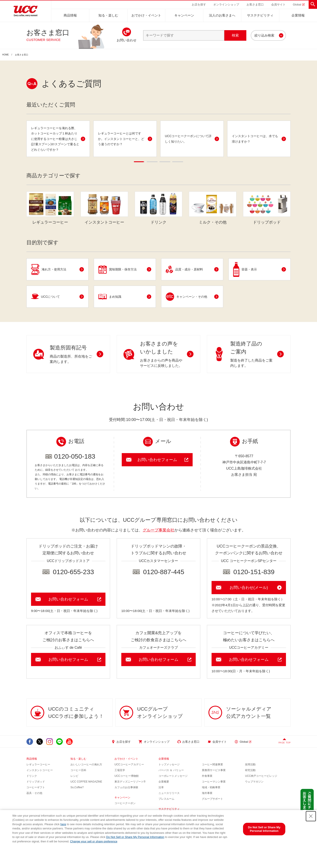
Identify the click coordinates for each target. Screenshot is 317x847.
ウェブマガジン (254, 781)
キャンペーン (184, 15)
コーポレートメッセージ (173, 775)
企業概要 (163, 781)
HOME (5, 55)
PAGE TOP (284, 742)
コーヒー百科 (78, 770)
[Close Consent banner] (311, 816)
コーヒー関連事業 (212, 764)
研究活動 (250, 770)
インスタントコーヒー (39, 770)
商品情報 (70, 15)
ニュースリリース (169, 793)
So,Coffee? (77, 787)
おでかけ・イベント (146, 15)
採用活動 (250, 764)
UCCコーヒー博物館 (126, 775)
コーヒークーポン (125, 803)
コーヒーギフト (35, 787)
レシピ (74, 775)
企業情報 (298, 15)
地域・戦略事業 (211, 787)
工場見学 (119, 770)
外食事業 (207, 775)
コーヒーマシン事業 (214, 781)
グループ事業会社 (158, 530)
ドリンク (31, 775)
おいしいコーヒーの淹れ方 (86, 764)
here (63, 824)
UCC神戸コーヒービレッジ (261, 775)
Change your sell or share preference (93, 841)
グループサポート (212, 798)
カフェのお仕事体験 (126, 787)
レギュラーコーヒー (38, 764)
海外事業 (207, 793)
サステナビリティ (260, 15)
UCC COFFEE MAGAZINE (86, 781)
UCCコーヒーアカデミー (129, 764)
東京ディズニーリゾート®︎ (130, 781)
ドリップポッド (35, 781)
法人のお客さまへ (222, 15)
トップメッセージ (169, 764)
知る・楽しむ (108, 15)
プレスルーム (166, 798)
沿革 (161, 787)
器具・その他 (34, 793)
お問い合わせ (126, 40)
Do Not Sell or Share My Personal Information (135, 837)
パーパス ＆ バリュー (171, 770)
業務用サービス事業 (214, 770)
